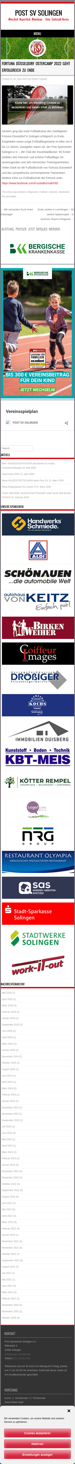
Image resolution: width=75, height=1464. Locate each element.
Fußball (43, 192)
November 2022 (10, 1177)
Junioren (53, 192)
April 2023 (7, 1145)
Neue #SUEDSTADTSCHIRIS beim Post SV (25, 480)
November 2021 (10, 1247)
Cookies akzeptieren (37, 1433)
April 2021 (7, 1286)
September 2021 (10, 1260)
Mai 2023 (7, 1139)
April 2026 (7, 999)
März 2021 (7, 1292)
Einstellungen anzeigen (37, 1454)
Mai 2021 (7, 1279)
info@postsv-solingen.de (18, 1354)
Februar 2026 (9, 1012)
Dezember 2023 (10, 1107)
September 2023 (10, 1120)
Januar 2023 (8, 1164)
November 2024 (10, 1056)
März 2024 (7, 1088)
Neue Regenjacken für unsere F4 (19, 486)
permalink (11, 196)
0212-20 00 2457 (22, 1358)
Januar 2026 (8, 1018)
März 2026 (7, 1005)
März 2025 (7, 1043)
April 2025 (7, 1037)
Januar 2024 (8, 1101)
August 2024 (8, 1069)
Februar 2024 (9, 1094)
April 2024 (7, 1082)
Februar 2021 (9, 1298)
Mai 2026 (7, 992)
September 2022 (10, 1190)
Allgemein (33, 192)
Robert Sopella (39, 79)
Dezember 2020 (10, 1305)
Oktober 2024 (9, 1062)
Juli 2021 (6, 1273)
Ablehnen (37, 1443)
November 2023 (10, 1113)
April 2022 (7, 1216)
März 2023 (7, 1152)
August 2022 (8, 1196)
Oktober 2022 (9, 1184)
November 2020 (10, 1311)
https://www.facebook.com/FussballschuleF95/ (30, 183)
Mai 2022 (7, 1209)
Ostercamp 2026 (10, 474)
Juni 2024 (7, 1075)
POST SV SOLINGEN (38, 13)
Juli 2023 (6, 1126)
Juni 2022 (7, 1203)
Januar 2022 (8, 1234)
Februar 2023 (9, 1158)
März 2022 (7, 1222)
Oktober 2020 (9, 1317)
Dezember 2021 (10, 1241)
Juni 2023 (7, 1133)
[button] (69, 1411)
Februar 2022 (9, 1228)
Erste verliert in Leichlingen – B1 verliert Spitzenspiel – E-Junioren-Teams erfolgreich (56, 214)
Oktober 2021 (9, 1254)
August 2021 (8, 1266)
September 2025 (10, 1024)
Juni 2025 (7, 1031)
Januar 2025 (8, 1050)
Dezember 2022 (10, 1171)
